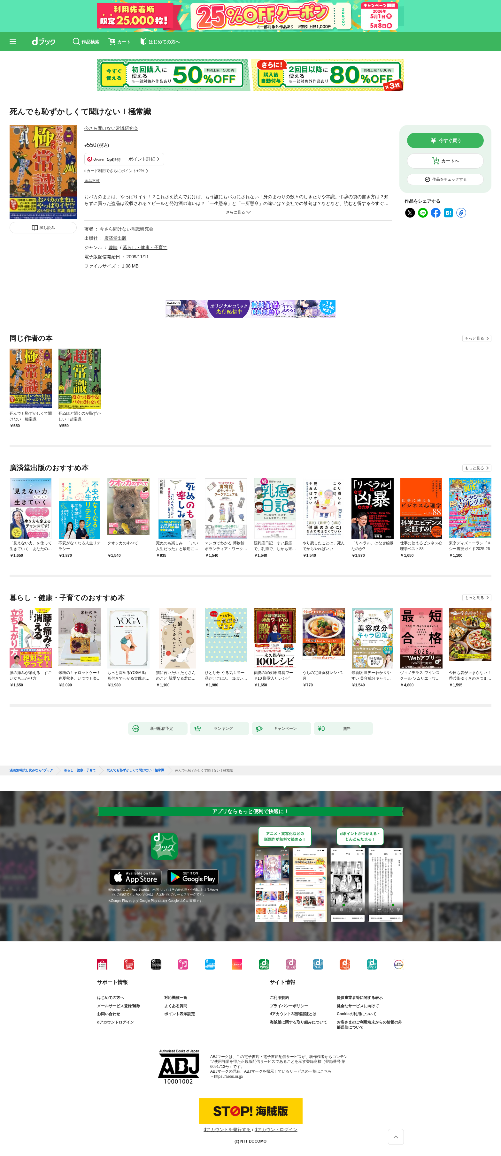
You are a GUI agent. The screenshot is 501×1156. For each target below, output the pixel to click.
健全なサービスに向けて (358, 1006)
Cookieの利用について (356, 1014)
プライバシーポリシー (289, 1006)
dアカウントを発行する (227, 1129)
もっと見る (474, 338)
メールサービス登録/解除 (118, 1006)
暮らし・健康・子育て (145, 247)
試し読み (47, 227)
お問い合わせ (108, 1014)
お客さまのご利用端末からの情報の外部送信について (369, 1025)
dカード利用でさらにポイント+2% (114, 171)
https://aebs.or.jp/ (228, 1076)
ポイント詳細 (141, 159)
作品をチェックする (449, 179)
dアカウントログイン (115, 1022)
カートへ (450, 160)
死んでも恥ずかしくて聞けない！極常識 (135, 770)
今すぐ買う (450, 140)
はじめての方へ (110, 997)
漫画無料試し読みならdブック (31, 770)
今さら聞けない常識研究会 (111, 128)
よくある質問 (175, 1006)
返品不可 (92, 180)
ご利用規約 (279, 997)
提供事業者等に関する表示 (360, 997)
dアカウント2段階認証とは (293, 1014)
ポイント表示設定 (179, 1014)
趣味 (113, 247)
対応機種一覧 (175, 997)
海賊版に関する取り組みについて (298, 1022)
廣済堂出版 (115, 238)
